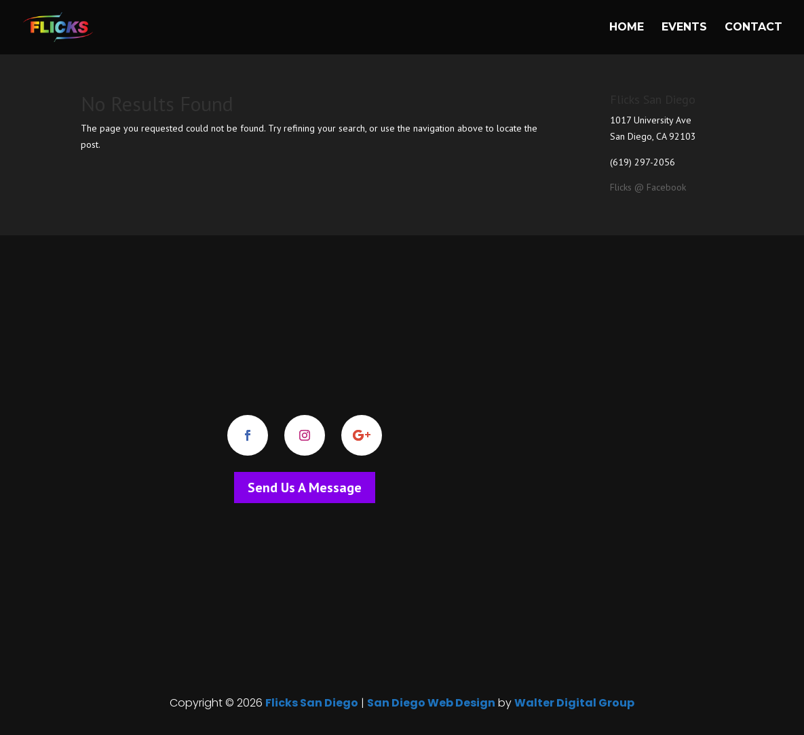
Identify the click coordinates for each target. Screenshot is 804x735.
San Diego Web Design (431, 703)
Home (626, 27)
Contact (753, 27)
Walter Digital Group (574, 703)
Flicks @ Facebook (648, 187)
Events (684, 27)
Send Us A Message (305, 487)
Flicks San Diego (311, 703)
